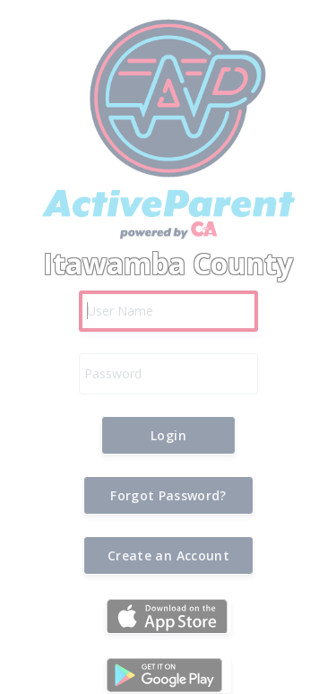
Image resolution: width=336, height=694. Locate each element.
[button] (168, 435)
